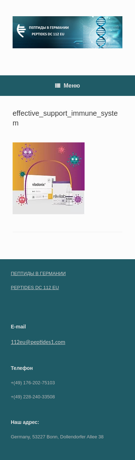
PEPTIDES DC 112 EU (35, 287)
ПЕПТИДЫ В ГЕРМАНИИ (38, 273)
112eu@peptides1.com (38, 342)
